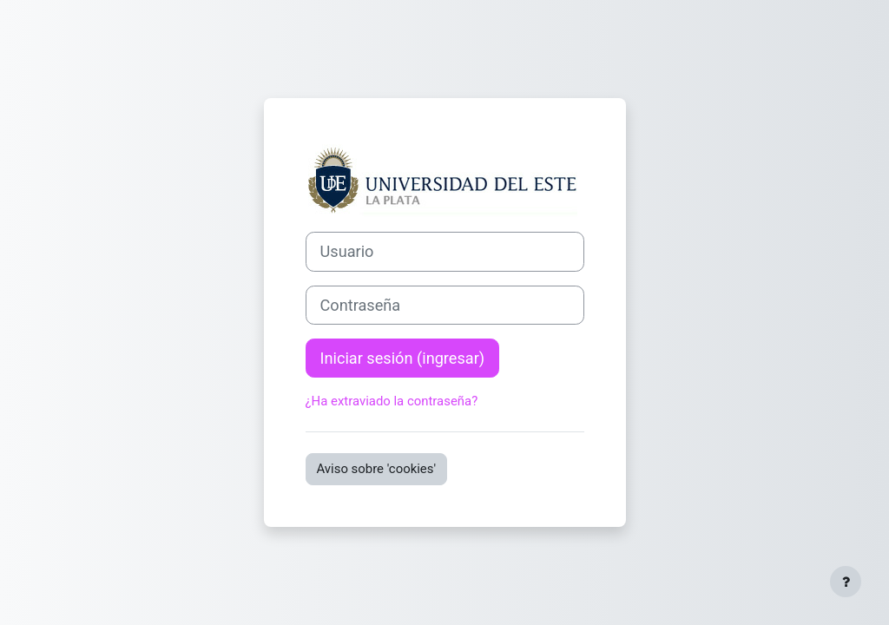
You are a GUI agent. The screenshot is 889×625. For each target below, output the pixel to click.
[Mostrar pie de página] (845, 581)
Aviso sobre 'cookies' (377, 469)
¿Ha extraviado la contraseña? (392, 401)
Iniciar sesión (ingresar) (402, 358)
